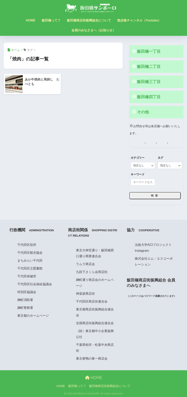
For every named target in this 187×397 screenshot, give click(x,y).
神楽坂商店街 (85, 293)
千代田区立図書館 (30, 267)
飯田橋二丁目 (149, 66)
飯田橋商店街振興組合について (89, 20)
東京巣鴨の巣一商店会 (91, 358)
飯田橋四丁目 (149, 96)
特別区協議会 (26, 291)
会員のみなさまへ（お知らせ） (93, 30)
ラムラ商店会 (85, 263)
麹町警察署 (25, 307)
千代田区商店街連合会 (91, 301)
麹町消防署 (25, 299)
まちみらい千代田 (30, 260)
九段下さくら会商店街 (91, 271)
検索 (155, 194)
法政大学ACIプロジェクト (153, 244)
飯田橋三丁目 (149, 81)
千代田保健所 (26, 275)
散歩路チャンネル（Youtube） (139, 20)
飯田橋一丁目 (149, 51)
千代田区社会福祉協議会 (34, 283)
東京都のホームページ (33, 315)
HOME (30, 20)
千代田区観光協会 (30, 252)
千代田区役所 (26, 244)
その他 (143, 111)
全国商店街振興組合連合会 (95, 322)
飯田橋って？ (51, 20)
